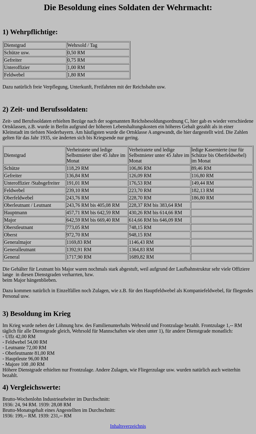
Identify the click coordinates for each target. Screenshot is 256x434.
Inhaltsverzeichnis (128, 426)
